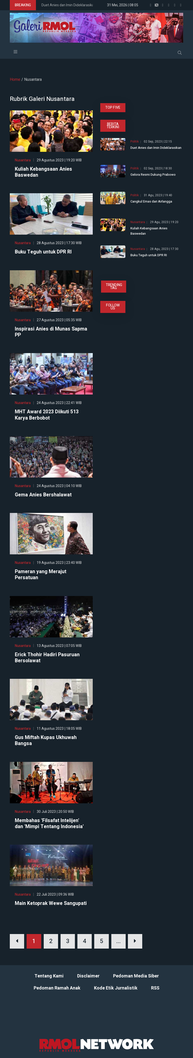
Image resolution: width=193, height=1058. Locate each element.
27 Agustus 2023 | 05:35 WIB (59, 320)
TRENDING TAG (114, 286)
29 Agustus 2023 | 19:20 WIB (59, 160)
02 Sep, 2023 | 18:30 (158, 168)
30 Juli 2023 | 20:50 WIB (55, 811)
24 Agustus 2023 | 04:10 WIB (59, 485)
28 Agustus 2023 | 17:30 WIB (59, 243)
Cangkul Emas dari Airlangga (151, 201)
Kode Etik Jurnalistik (115, 993)
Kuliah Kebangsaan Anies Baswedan (44, 172)
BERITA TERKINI (113, 125)
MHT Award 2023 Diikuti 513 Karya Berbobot (47, 415)
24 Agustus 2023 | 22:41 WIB (59, 403)
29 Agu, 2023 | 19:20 (164, 222)
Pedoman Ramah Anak (57, 993)
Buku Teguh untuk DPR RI (44, 252)
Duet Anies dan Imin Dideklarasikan (68, 5)
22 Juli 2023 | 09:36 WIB (55, 893)
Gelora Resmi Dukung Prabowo (153, 174)
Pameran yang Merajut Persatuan (41, 574)
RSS (155, 993)
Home (15, 80)
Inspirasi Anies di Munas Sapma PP (43, 332)
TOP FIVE (112, 107)
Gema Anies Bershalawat (43, 494)
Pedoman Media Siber (136, 981)
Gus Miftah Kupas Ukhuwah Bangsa (46, 740)
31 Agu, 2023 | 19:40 (158, 195)
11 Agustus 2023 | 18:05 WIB (59, 728)
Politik (134, 142)
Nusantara (23, 160)
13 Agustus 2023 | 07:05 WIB (59, 645)
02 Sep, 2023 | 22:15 (158, 142)
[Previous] (17, 946)
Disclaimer (88, 981)
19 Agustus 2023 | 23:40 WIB (59, 562)
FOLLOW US (113, 307)
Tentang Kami (49, 981)
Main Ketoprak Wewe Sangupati (39, 905)
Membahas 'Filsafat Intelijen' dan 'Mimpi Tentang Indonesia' (50, 823)
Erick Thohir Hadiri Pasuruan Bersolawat (48, 657)
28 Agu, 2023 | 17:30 (164, 249)
